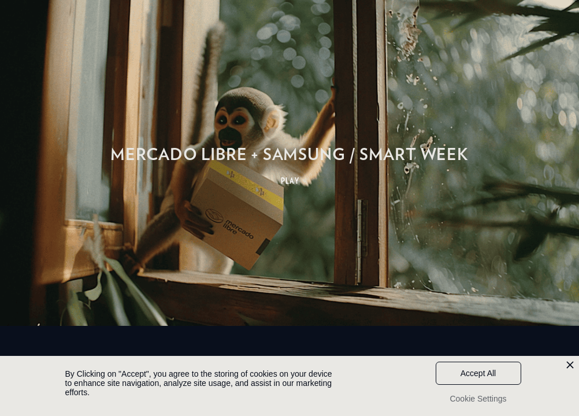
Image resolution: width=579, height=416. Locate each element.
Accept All (478, 373)
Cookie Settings (478, 398)
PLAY (290, 180)
